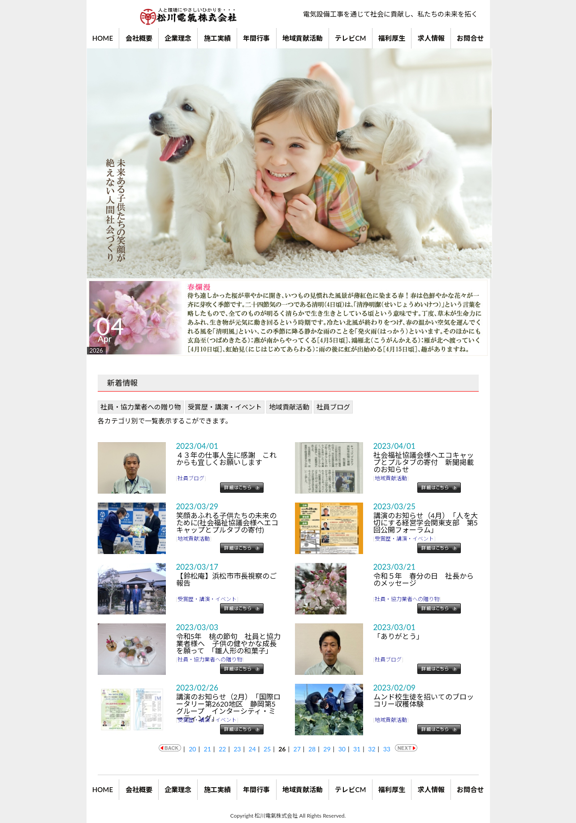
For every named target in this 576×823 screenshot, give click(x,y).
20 (192, 749)
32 (371, 749)
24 (252, 749)
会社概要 (139, 38)
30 (342, 749)
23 (237, 749)
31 (356, 749)
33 (386, 749)
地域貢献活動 (302, 38)
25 (267, 749)
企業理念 (178, 38)
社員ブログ (333, 407)
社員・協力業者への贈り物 (140, 407)
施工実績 (217, 38)
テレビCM (350, 38)
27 (297, 749)
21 (207, 749)
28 (312, 749)
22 (222, 749)
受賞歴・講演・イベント (225, 407)
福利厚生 (391, 38)
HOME (102, 38)
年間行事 (256, 38)
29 (326, 749)
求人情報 (431, 38)
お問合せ (470, 38)
